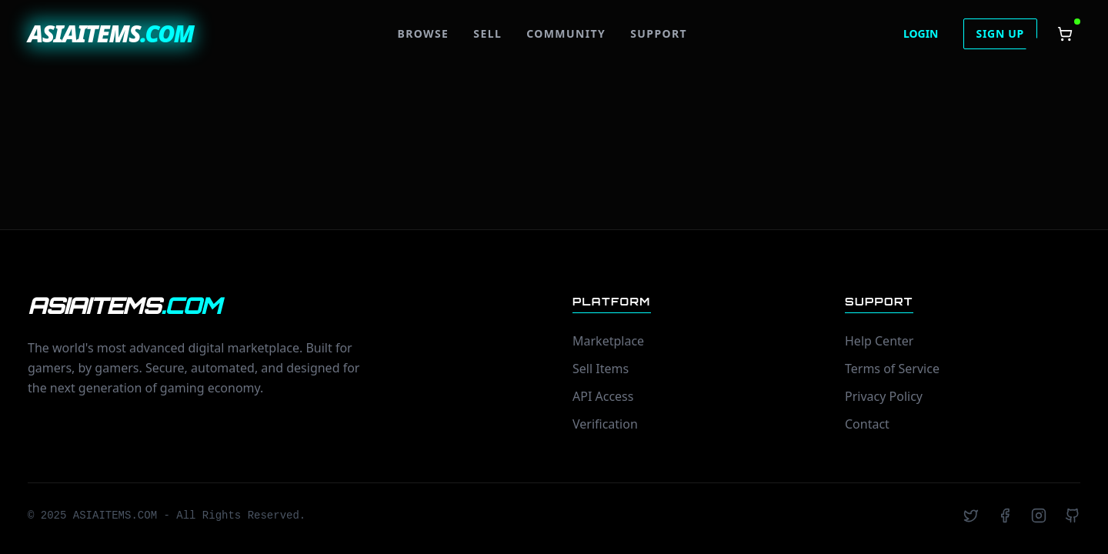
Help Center (879, 340)
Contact (867, 424)
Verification (605, 424)
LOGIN (921, 33)
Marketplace (608, 340)
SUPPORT (658, 33)
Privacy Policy (884, 396)
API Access (602, 396)
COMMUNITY (566, 33)
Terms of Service (892, 368)
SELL (487, 33)
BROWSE (423, 33)
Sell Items (600, 368)
